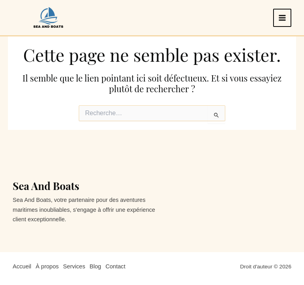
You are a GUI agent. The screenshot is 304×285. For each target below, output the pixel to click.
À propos (47, 266)
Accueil (22, 266)
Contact (115, 266)
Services (74, 266)
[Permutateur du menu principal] (282, 18)
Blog (95, 266)
